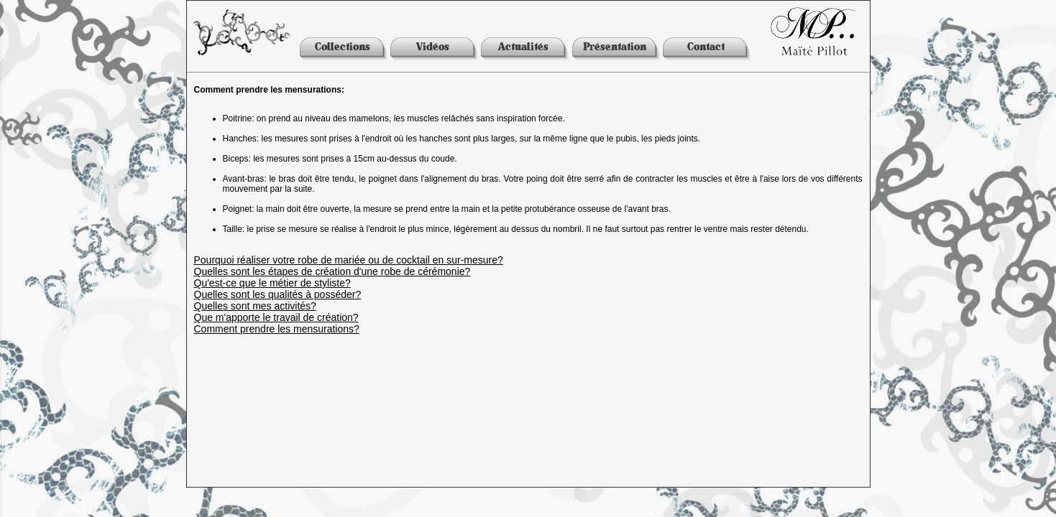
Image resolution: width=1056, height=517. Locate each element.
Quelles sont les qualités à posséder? (278, 294)
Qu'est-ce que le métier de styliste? (272, 283)
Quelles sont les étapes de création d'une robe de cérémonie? (332, 271)
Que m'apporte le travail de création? (276, 317)
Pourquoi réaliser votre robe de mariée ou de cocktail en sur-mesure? (348, 260)
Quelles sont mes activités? (255, 306)
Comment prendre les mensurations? (276, 329)
